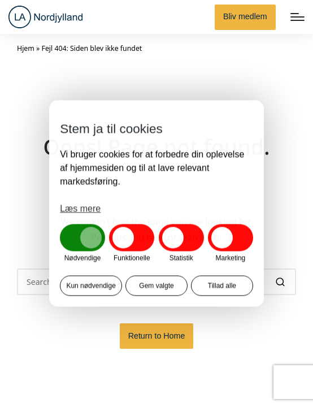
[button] (245, 17)
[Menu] (297, 17)
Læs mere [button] (80, 208)
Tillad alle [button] (222, 286)
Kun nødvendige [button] (90, 286)
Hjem (25, 48)
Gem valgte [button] (156, 286)
